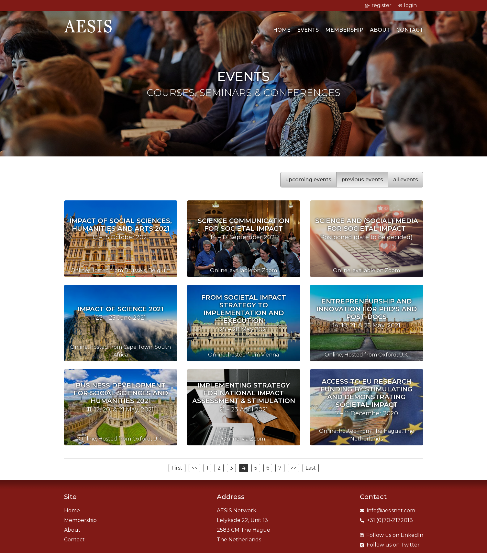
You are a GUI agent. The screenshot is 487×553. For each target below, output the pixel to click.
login (407, 5)
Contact (409, 30)
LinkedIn (391, 535)
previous (362, 179)
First (177, 468)
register (378, 5)
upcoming (308, 179)
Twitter (390, 545)
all (405, 179)
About (380, 30)
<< (194, 468)
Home (282, 30)
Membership (344, 30)
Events (308, 30)
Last (310, 468)
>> (293, 468)
